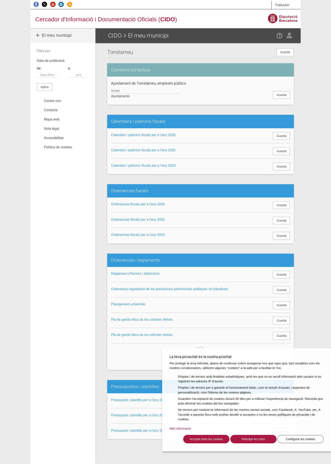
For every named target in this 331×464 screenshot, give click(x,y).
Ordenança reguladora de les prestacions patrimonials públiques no (169, 289)
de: (39, 68)
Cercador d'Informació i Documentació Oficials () (106, 19)
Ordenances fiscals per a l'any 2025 (138, 219)
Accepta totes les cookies (206, 439)
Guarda (285, 52)
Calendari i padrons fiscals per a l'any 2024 (143, 165)
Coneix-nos (52, 101)
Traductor (282, 5)
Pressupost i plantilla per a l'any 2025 (139, 415)
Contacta (50, 110)
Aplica (45, 87)
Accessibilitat (53, 138)
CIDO (115, 35)
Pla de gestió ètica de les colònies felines (142, 319)
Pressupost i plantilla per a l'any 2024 (139, 430)
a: (69, 68)
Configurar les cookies (300, 439)
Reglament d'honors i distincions (135, 273)
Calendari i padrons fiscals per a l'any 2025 (143, 150)
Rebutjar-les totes (253, 439)
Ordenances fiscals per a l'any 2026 (138, 204)
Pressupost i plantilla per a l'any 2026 (139, 400)
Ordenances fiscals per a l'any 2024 (138, 235)
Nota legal (51, 128)
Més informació (180, 428)
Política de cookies (58, 147)
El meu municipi (53, 35)
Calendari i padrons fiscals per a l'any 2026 (143, 135)
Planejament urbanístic (128, 304)
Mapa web (52, 119)
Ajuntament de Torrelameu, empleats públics (148, 83)
